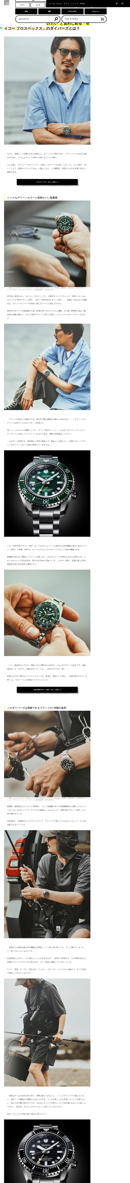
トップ (6, 12)
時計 (11, 12)
